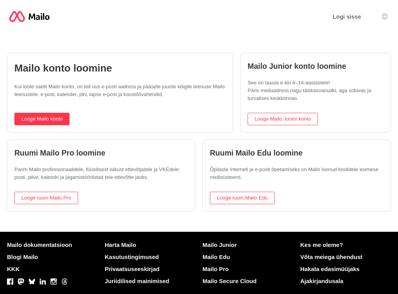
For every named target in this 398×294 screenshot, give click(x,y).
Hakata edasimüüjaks (330, 269)
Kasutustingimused (132, 257)
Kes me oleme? (321, 245)
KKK (13, 269)
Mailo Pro (215, 269)
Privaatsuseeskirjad (132, 269)
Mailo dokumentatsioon (39, 245)
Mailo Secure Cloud (229, 281)
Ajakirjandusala (322, 281)
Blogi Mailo (22, 257)
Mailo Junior (219, 245)
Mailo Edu (216, 257)
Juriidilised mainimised (137, 281)
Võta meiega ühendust (331, 257)
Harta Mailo (120, 245)
